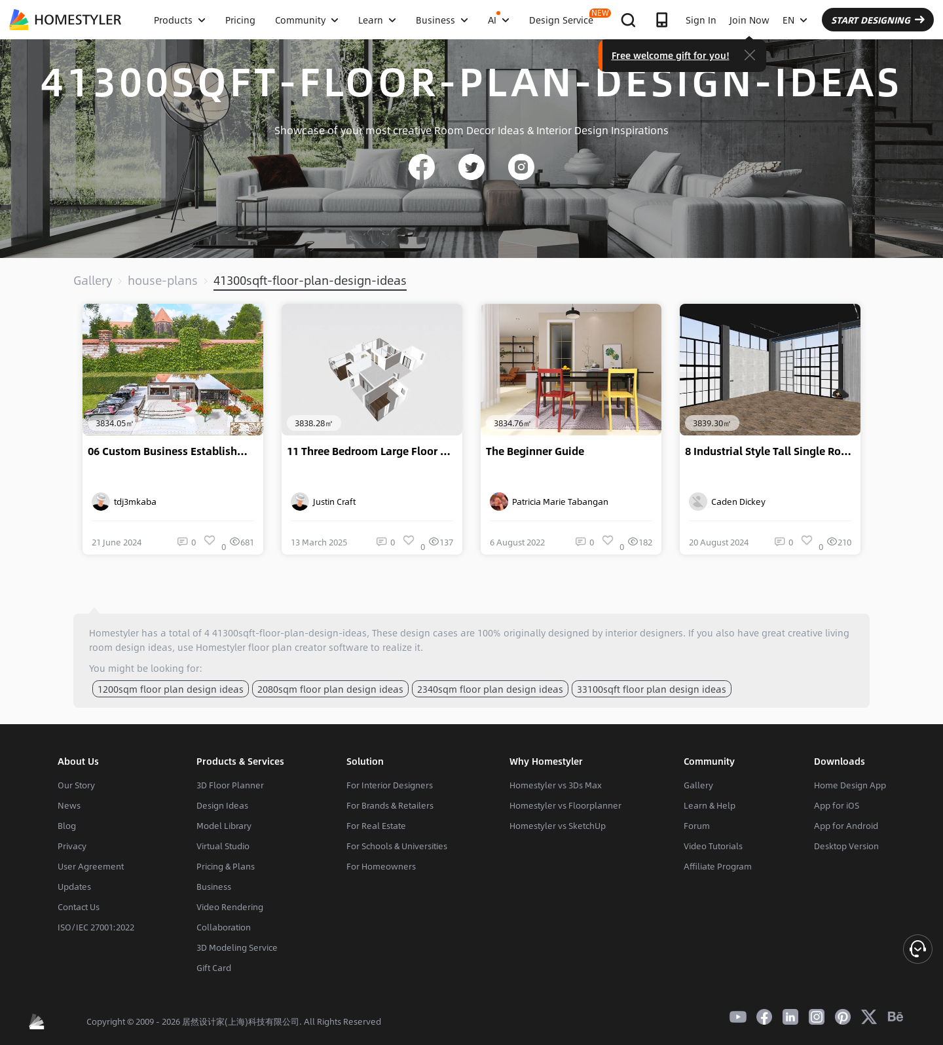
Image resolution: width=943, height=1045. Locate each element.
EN (795, 19)
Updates (74, 886)
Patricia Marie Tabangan (549, 501)
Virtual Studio (223, 845)
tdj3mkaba (124, 501)
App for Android (846, 825)
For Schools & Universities (396, 845)
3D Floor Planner (230, 785)
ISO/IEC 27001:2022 (96, 927)
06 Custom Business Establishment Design (175, 451)
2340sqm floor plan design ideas (490, 689)
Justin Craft (323, 501)
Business (213, 886)
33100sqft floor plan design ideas (651, 689)
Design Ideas (222, 805)
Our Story (76, 785)
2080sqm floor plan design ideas (330, 689)
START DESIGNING (878, 19)
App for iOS (836, 805)
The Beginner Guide (535, 451)
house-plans (163, 280)
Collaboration (223, 927)
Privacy (72, 845)
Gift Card (213, 967)
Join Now (749, 19)
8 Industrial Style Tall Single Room (771, 451)
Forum (697, 825)
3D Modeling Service (237, 947)
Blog (67, 825)
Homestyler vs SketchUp (557, 825)
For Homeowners (381, 866)
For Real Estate (376, 825)
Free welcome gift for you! (671, 55)
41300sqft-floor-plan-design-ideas (310, 280)
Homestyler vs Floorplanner (565, 805)
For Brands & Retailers (390, 805)
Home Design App (850, 785)
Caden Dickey (727, 501)
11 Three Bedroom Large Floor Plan (374, 451)
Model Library (223, 825)
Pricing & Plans (225, 866)
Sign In (701, 19)
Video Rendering (229, 906)
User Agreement (91, 866)
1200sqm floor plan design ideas (171, 689)
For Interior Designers (389, 785)
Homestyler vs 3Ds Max (555, 785)
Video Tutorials (713, 845)
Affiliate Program (718, 866)
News (69, 805)
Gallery (92, 280)
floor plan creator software (308, 647)
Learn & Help (709, 805)
